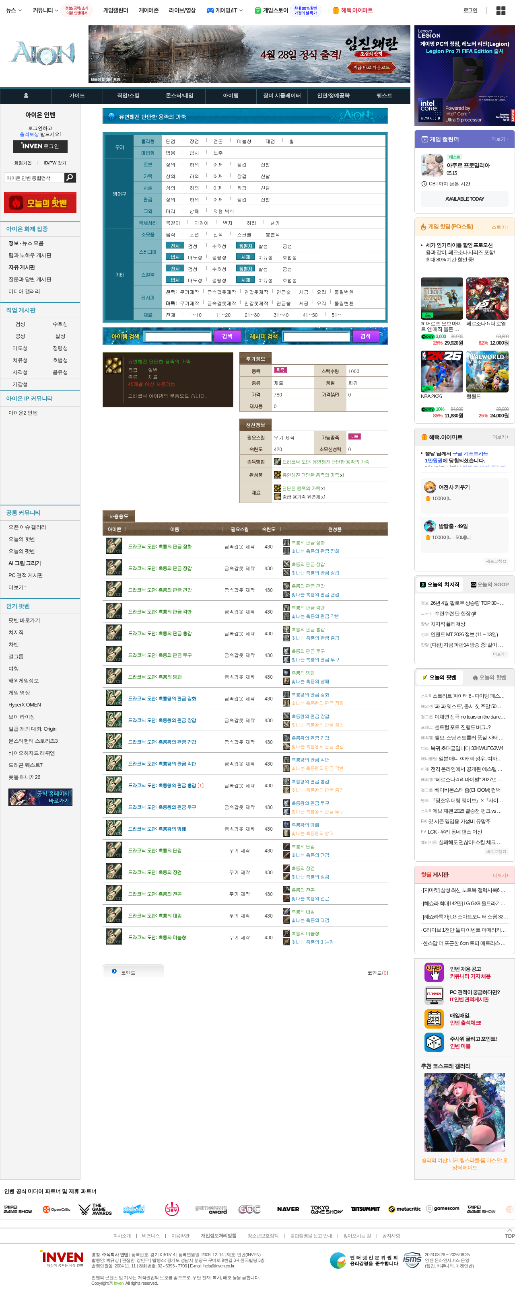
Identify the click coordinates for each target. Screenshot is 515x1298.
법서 (194, 152)
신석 (218, 234)
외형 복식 (223, 210)
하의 (194, 164)
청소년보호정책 (262, 1235)
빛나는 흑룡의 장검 (306, 876)
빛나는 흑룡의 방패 (306, 681)
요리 (321, 291)
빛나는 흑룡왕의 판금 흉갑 (313, 789)
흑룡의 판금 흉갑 (304, 629)
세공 (304, 291)
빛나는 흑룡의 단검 (306, 854)
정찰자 (245, 245)
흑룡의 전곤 (299, 889)
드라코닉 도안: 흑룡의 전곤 (154, 893)
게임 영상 (19, 692)
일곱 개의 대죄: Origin (32, 728)
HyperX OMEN (24, 704)
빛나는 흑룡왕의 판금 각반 (313, 767)
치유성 (20, 360)
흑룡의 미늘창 (301, 933)
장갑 (242, 164)
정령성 (60, 348)
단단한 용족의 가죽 (300, 488)
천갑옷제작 (256, 291)
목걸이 (173, 222)
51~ (336, 314)
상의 (170, 164)
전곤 (218, 141)
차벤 (13, 644)
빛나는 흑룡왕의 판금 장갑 (313, 724)
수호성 (60, 324)
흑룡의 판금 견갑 (304, 585)
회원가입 (23, 163)
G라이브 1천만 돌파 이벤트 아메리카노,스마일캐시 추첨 (466, 930)
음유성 (60, 372)
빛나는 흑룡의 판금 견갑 (311, 594)
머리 (170, 210)
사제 (245, 256)
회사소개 (122, 1235)
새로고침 (494, 561)
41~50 (310, 314)
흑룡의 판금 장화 (304, 542)
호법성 (60, 360)
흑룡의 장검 (299, 868)
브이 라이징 (21, 716)
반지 (228, 222)
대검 (270, 141)
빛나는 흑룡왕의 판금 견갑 (313, 746)
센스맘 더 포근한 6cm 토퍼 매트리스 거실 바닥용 (466, 943)
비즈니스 (151, 1235)
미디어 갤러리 (24, 291)
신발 (265, 164)
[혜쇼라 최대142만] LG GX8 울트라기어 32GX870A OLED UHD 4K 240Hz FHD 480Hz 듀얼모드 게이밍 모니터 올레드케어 (466, 903)
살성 (60, 336)
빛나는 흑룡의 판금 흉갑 (311, 637)
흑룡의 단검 (299, 846)
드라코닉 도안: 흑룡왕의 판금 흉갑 (162, 785)
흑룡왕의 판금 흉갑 (306, 781)
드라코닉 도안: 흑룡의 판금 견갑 (160, 589)
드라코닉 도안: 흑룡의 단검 (154, 850)
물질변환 (344, 291)
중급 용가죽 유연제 (300, 496)
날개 (275, 222)
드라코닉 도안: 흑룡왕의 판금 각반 (162, 763)
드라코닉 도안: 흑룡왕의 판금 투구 (162, 806)
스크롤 (244, 234)
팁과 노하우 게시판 (29, 255)
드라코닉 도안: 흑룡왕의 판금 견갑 (162, 741)
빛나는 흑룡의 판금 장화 (311, 550)
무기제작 (189, 291)
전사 (175, 245)
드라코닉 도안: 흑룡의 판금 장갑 (160, 568)
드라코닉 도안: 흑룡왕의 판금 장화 (162, 698)
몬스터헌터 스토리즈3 (33, 740)
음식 (170, 234)
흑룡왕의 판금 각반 (306, 759)
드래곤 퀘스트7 (25, 765)
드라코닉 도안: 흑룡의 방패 (154, 676)
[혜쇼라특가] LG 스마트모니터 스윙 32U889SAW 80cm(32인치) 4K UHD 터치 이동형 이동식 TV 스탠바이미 (466, 917)
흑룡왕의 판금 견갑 (306, 737)
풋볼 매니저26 (24, 777)
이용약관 (180, 1235)
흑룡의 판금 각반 (304, 607)
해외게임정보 (23, 680)
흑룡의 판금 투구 (304, 650)
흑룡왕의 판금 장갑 (306, 716)
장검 (194, 141)
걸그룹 (16, 656)
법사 (175, 256)
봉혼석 (273, 234)
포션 (194, 234)
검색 (70, 178)
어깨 (218, 164)
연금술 (283, 291)
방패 (194, 210)
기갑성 (20, 384)
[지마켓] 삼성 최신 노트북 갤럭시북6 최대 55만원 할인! (466, 890)
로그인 (470, 10)
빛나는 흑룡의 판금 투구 (311, 659)
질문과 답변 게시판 (29, 279)
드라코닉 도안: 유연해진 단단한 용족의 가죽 (321, 461)
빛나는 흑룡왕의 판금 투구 (313, 811)
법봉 (170, 152)
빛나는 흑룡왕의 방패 (308, 833)
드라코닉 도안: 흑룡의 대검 (154, 915)
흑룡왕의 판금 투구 (306, 802)
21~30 (252, 314)
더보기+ (500, 139)
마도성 (20, 348)
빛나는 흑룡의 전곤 (306, 898)
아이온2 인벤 (22, 412)
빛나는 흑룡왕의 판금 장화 (313, 702)
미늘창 (244, 141)
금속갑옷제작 (221, 291)
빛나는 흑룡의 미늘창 (308, 941)
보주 (218, 152)
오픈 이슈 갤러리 (27, 527)
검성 (20, 324)
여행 (13, 668)
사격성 (20, 372)
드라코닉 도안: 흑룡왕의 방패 (157, 828)
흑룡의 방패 (299, 672)
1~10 (196, 314)
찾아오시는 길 (357, 1235)
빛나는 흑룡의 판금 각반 (311, 615)
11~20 (223, 314)
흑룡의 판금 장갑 (304, 564)
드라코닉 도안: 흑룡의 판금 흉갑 (160, 633)
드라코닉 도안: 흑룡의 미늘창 (157, 937)
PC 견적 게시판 (25, 575)
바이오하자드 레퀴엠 (31, 753)
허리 (251, 222)
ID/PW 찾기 (55, 163)
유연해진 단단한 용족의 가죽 (309, 474)
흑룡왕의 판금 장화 (306, 694)
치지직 (16, 632)
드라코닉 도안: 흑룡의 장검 (154, 872)
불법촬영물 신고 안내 (311, 1235)
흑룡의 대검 (299, 911)
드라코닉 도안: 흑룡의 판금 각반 (160, 611)
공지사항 (391, 1235)
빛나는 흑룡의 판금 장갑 (311, 572)
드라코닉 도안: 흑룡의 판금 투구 (160, 654)
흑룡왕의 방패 (301, 824)
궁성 (20, 336)
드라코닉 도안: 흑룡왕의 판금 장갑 (162, 720)
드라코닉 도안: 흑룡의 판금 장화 (160, 546)
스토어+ (500, 227)
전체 (170, 314)
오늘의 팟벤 (21, 551)
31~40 (281, 314)
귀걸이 (201, 222)
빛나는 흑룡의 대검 (306, 919)
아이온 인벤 (40, 114)
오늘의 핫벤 (21, 539)
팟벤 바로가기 (24, 620)
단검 (170, 141)
